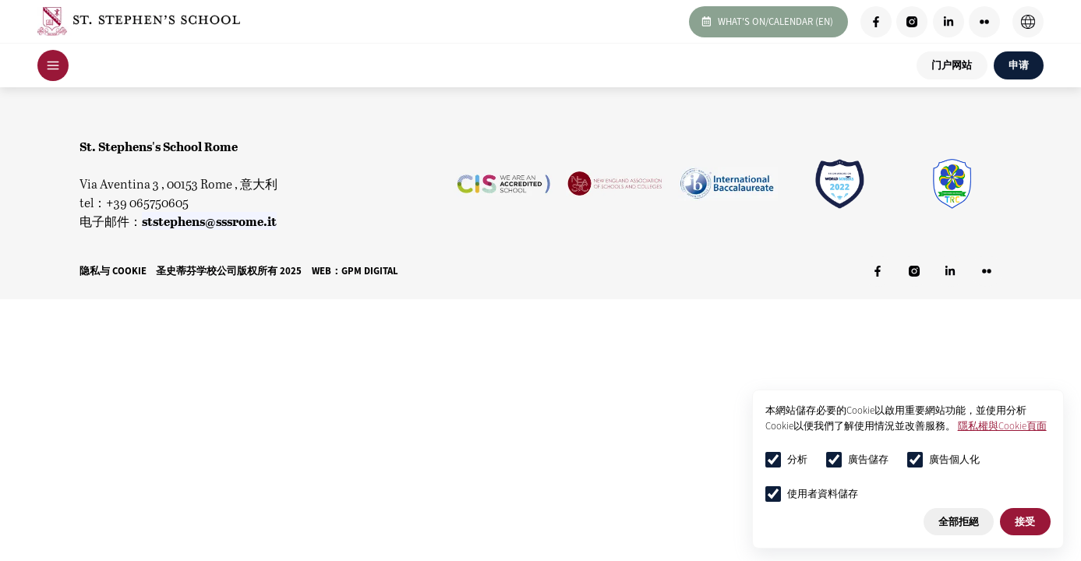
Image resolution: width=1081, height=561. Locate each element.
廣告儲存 (857, 460)
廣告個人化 (943, 460)
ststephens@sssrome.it (209, 221)
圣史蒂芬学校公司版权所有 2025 (229, 270)
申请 (1019, 65)
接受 (1025, 521)
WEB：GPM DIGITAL (355, 270)
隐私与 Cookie (113, 270)
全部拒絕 (958, 521)
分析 (786, 460)
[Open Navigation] (53, 65)
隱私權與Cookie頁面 (1002, 425)
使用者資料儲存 (811, 494)
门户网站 (951, 65)
